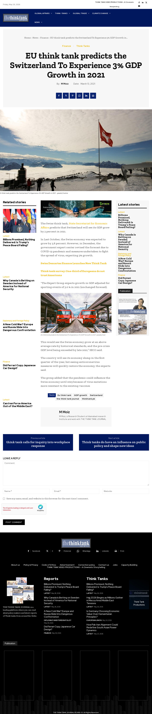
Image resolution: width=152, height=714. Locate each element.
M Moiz (65, 83)
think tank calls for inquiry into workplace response (38, 443)
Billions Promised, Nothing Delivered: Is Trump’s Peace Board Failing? (19, 242)
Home (27, 37)
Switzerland (96, 395)
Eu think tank (64, 395)
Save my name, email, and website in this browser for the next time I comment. (47, 498)
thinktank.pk (88, 399)
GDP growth (80, 395)
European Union (94, 614)
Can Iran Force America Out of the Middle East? (18, 399)
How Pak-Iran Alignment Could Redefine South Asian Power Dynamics (102, 621)
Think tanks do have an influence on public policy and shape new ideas (114, 443)
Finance (44, 37)
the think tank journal (68, 399)
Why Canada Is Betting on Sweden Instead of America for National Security (19, 282)
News (35, 37)
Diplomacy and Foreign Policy (15, 316)
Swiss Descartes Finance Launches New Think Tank (74, 263)
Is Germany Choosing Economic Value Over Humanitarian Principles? (105, 609)
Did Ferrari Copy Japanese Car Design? (18, 361)
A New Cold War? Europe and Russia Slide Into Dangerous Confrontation (19, 322)
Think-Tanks (83, 46)
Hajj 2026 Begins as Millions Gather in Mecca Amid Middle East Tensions (105, 598)
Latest (6, 236)
